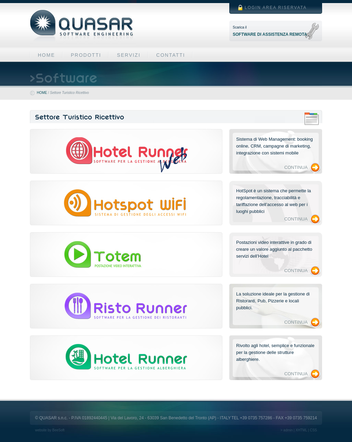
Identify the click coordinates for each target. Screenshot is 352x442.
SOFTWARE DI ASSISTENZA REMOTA (270, 34)
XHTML (301, 430)
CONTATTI (170, 55)
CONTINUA (296, 167)
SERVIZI (128, 55)
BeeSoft (58, 430)
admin (288, 430)
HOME (46, 55)
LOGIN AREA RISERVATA (276, 7)
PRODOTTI (86, 55)
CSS (313, 430)
